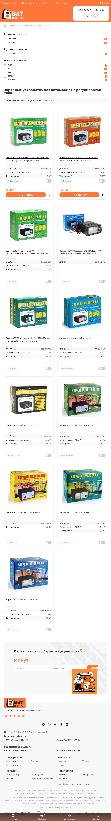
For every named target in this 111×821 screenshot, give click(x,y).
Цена (48, 100)
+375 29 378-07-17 (16, 740)
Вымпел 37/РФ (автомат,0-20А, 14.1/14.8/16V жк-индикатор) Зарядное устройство (28, 339)
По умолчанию (34, 100)
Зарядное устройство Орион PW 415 (23, 599)
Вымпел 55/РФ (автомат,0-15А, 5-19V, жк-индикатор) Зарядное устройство (78, 159)
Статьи (46, 3)
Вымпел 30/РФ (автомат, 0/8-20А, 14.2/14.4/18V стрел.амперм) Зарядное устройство (81, 252)
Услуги (85, 761)
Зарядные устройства (42, 778)
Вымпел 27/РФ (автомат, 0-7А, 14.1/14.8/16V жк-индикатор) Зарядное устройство (27, 159)
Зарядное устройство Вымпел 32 (75, 338)
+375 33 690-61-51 (68, 750)
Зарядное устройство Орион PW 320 (24, 512)
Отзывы (61, 765)
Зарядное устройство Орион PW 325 (77, 512)
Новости (62, 761)
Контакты (61, 3)
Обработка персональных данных (75, 784)
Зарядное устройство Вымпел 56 (22, 425)
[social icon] (43, 724)
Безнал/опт (12, 765)
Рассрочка (87, 774)
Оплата (61, 774)
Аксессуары (37, 774)
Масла (9, 778)
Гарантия (11, 761)
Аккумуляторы (13, 774)
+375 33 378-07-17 (68, 740)
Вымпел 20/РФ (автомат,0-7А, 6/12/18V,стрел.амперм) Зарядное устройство (28, 252)
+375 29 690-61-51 (16, 750)
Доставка (62, 778)
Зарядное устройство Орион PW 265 (77, 425)
